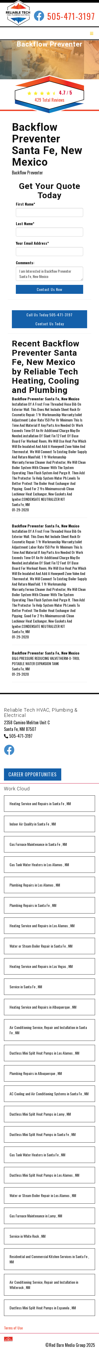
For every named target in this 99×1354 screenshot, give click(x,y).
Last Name (25, 223)
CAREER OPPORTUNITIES (32, 774)
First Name (25, 204)
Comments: (25, 262)
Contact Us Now (49, 289)
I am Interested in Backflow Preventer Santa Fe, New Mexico (49, 274)
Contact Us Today (49, 323)
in (40, 803)
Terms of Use (13, 1327)
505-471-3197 (71, 16)
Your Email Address (32, 243)
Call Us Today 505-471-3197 (49, 314)
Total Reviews (49, 100)
